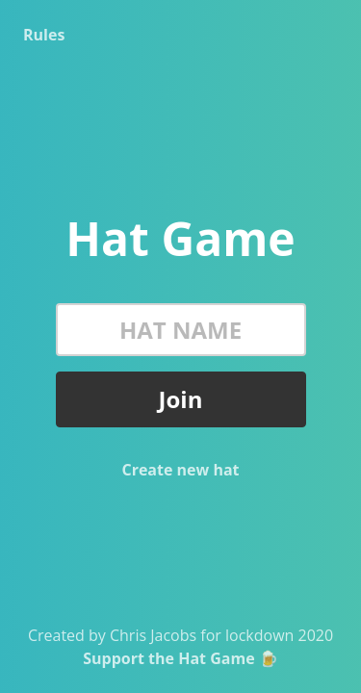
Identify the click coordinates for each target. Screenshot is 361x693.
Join (181, 399)
